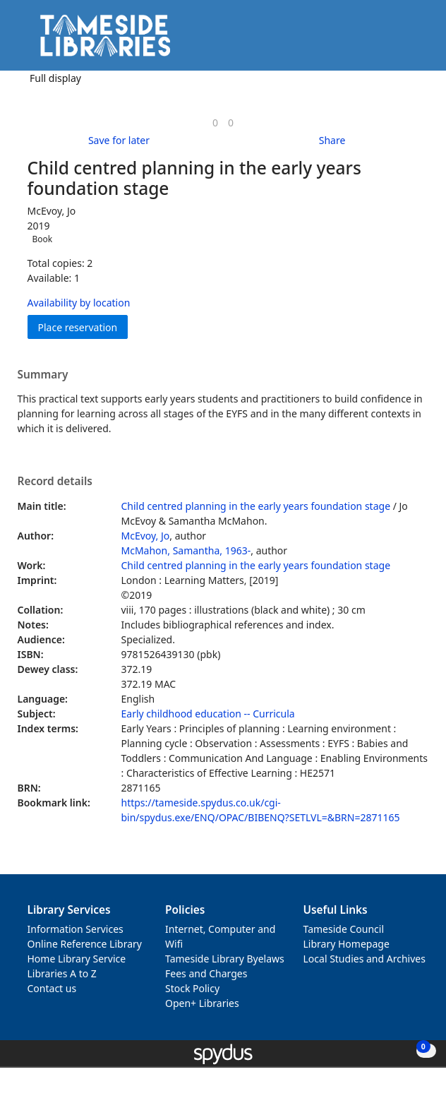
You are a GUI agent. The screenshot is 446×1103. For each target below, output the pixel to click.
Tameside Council (344, 929)
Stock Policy (192, 988)
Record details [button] (55, 481)
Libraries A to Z (62, 973)
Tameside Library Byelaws (224, 958)
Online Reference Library (85, 943)
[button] (397, 40)
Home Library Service (77, 958)
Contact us (52, 988)
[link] (215, 122)
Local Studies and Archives (364, 958)
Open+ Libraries (202, 1003)
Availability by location (79, 302)
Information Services (75, 929)
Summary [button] (43, 375)
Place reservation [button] (83, 326)
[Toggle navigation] (413, 40)
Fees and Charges (206, 973)
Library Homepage (346, 943)
